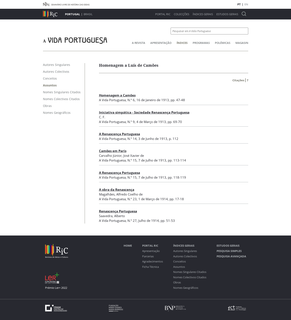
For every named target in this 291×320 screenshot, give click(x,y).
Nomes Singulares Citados (189, 272)
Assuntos (179, 266)
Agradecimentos (152, 261)
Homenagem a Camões (117, 95)
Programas (201, 43)
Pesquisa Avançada (231, 256)
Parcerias (148, 256)
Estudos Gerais (227, 14)
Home (128, 245)
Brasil (88, 14)
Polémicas (222, 43)
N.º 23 (132, 199)
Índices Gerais (203, 14)
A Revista (138, 43)
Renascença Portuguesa (118, 211)
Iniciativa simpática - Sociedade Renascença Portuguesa (144, 112)
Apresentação (160, 43)
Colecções (181, 14)
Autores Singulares (185, 251)
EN (246, 4)
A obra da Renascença (116, 189)
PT (239, 4)
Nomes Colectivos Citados (189, 277)
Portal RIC (162, 14)
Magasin (241, 43)
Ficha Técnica (150, 266)
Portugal (72, 14)
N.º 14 (132, 138)
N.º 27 (132, 220)
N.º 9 (131, 122)
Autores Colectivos (185, 256)
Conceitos (179, 261)
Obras (177, 282)
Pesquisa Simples (229, 251)
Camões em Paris (112, 151)
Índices (182, 43)
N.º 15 (132, 160)
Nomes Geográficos (185, 287)
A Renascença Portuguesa (119, 134)
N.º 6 (131, 100)
